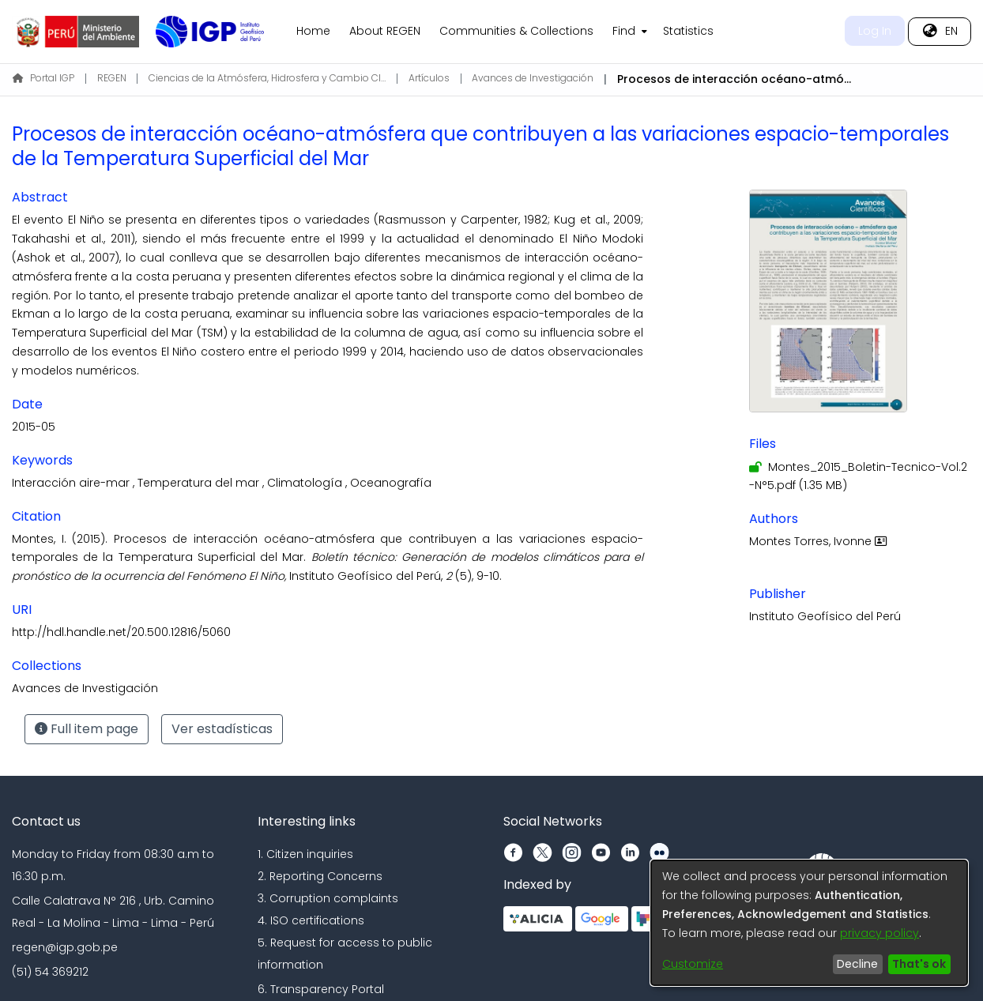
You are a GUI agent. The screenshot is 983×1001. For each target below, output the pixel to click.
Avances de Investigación (532, 78)
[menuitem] (628, 31)
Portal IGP (43, 78)
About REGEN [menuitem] (384, 31)
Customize (692, 964)
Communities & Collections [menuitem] (516, 31)
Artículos (429, 78)
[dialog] (809, 922)
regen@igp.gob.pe (65, 947)
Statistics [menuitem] (688, 31)
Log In (874, 31)
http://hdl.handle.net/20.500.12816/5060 (121, 632)
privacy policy (879, 933)
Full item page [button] (86, 729)
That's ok (919, 964)
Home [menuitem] (313, 31)
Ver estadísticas (222, 729)
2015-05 (33, 427)
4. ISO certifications (311, 920)
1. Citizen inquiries (305, 854)
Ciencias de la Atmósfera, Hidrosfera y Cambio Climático (267, 78)
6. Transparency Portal (321, 989)
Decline (857, 964)
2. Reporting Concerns (320, 876)
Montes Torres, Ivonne (820, 541)
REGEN (111, 78)
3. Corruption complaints (328, 898)
